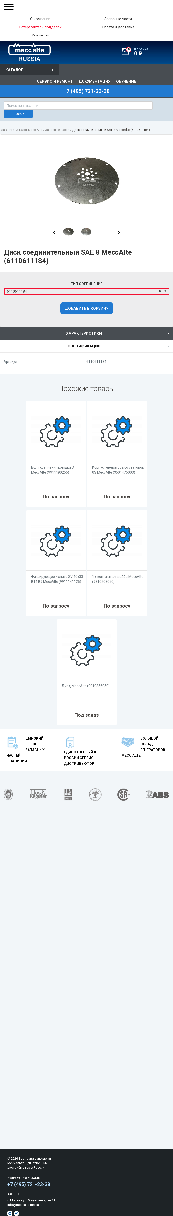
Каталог (14, 70)
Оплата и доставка (118, 27)
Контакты (40, 35)
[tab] (86, 333)
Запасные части (118, 19)
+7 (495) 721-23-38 (28, 1184)
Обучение (126, 81)
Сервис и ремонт (55, 81)
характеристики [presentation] (84, 333)
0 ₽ (149, 51)
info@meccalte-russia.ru (24, 1205)
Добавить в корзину (86, 308)
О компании (40, 19)
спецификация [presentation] (84, 346)
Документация (95, 81)
